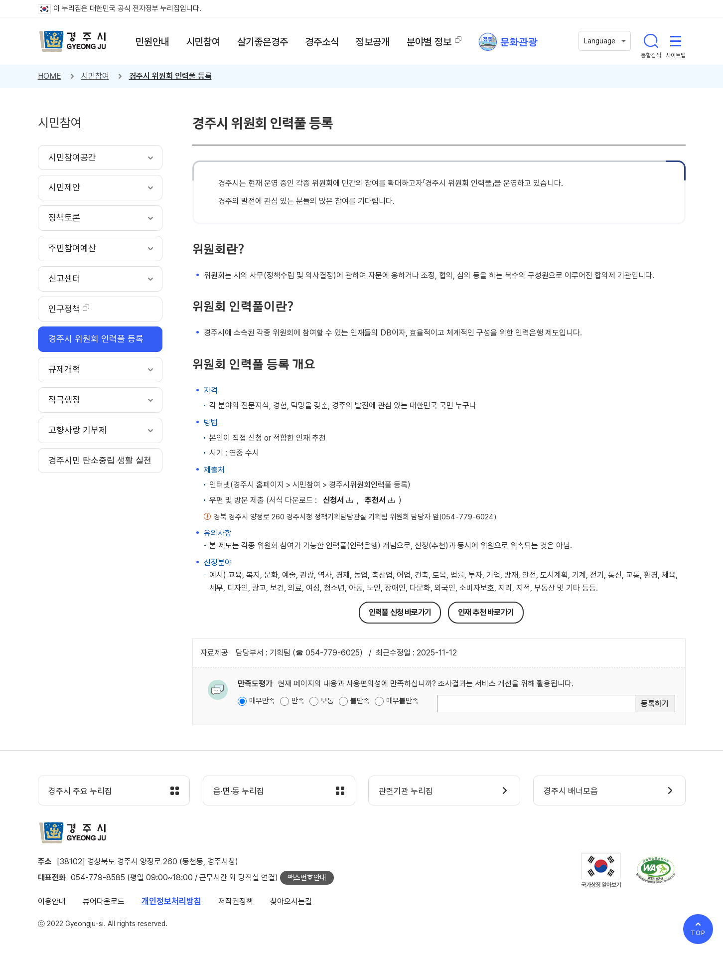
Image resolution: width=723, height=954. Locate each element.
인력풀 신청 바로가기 (400, 612)
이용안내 (52, 901)
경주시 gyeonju (73, 41)
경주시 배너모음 (571, 791)
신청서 (333, 500)
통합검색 (651, 41)
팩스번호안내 (307, 877)
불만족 (360, 700)
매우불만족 (402, 700)
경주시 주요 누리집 (80, 791)
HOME (49, 76)
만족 (297, 700)
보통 (327, 700)
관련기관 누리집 (406, 791)
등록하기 (655, 703)
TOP (698, 933)
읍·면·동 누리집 (238, 791)
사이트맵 (676, 41)
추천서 (375, 500)
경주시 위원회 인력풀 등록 (170, 76)
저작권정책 (235, 901)
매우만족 (262, 700)
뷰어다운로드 (104, 901)
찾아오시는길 (291, 901)
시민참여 (95, 76)
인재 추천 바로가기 (486, 612)
